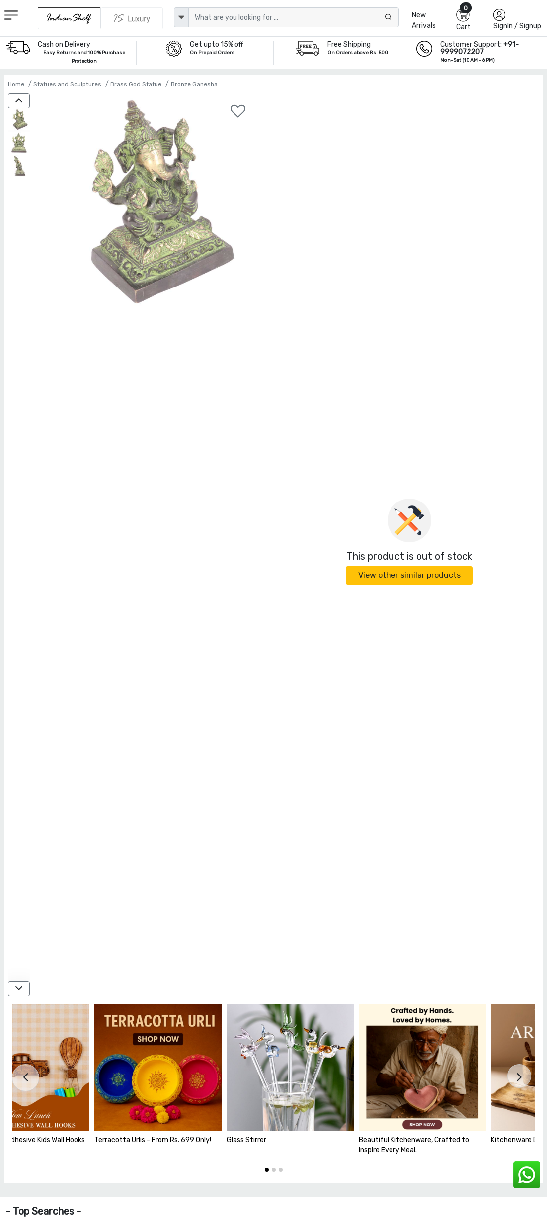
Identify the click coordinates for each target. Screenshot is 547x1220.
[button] (267, 1170)
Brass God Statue (135, 84)
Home (16, 84)
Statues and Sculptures (67, 84)
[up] (19, 100)
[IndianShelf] (69, 18)
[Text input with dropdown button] (293, 17)
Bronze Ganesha (194, 84)
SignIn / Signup (517, 26)
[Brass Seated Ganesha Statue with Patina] (19, 120)
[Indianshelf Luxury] (132, 18)
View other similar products (409, 575)
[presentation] (25, 1077)
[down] (19, 988)
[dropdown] (181, 17)
